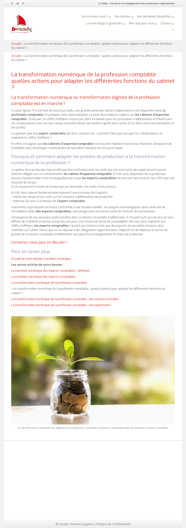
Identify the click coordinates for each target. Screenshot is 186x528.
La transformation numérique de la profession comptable (49, 283)
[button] (110, 17)
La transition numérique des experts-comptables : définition (50, 271)
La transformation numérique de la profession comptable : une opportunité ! (61, 305)
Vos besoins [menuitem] (122, 16)
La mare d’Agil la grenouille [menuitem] (104, 23)
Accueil (16, 44)
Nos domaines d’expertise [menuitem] (154, 16)
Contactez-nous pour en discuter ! (39, 242)
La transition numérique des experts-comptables (43, 277)
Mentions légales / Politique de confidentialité (100, 524)
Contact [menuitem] (166, 23)
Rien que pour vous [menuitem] (141, 23)
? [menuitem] (172, 30)
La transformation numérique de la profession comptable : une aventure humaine (65, 299)
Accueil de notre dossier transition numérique (41, 259)
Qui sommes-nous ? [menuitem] (95, 16)
